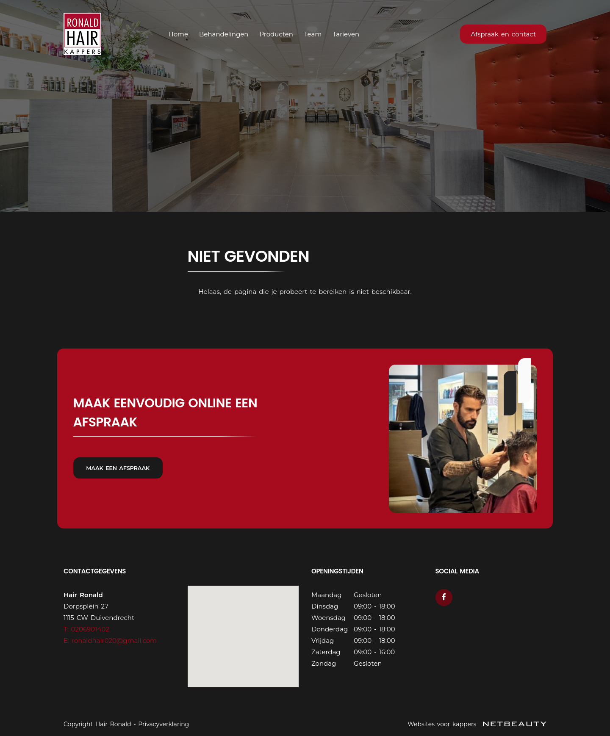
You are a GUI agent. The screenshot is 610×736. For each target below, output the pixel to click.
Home (179, 34)
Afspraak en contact (503, 34)
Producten (276, 34)
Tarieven (346, 34)
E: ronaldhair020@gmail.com (110, 640)
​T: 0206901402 (86, 629)
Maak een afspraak (118, 471)
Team (313, 34)
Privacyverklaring (163, 724)
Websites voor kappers (477, 724)
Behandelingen (223, 34)
